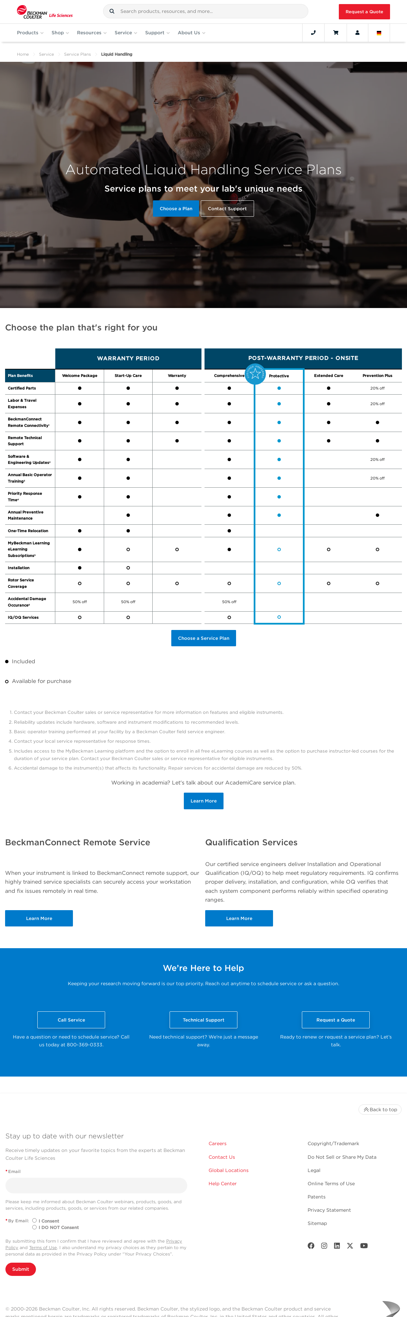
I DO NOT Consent (59, 1227)
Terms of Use (43, 1247)
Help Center (223, 1183)
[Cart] (336, 32)
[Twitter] (350, 1247)
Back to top (380, 1109)
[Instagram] (324, 1247)
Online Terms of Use (331, 1183)
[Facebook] (311, 1247)
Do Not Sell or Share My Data (342, 1157)
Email (13, 1171)
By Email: (17, 1220)
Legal (314, 1170)
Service (46, 54)
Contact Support (227, 208)
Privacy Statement (329, 1210)
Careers (218, 1143)
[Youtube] (364, 1247)
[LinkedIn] (337, 1247)
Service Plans (77, 54)
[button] (112, 11)
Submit (20, 1269)
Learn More (204, 801)
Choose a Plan (176, 208)
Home (23, 54)
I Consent (49, 1221)
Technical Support (204, 1020)
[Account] (357, 32)
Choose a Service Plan (203, 638)
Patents (317, 1196)
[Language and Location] (379, 32)
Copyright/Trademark (333, 1143)
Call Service (71, 1020)
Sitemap (317, 1223)
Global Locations (229, 1170)
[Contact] (313, 32)
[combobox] (205, 11)
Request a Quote (364, 11)
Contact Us (222, 1157)
